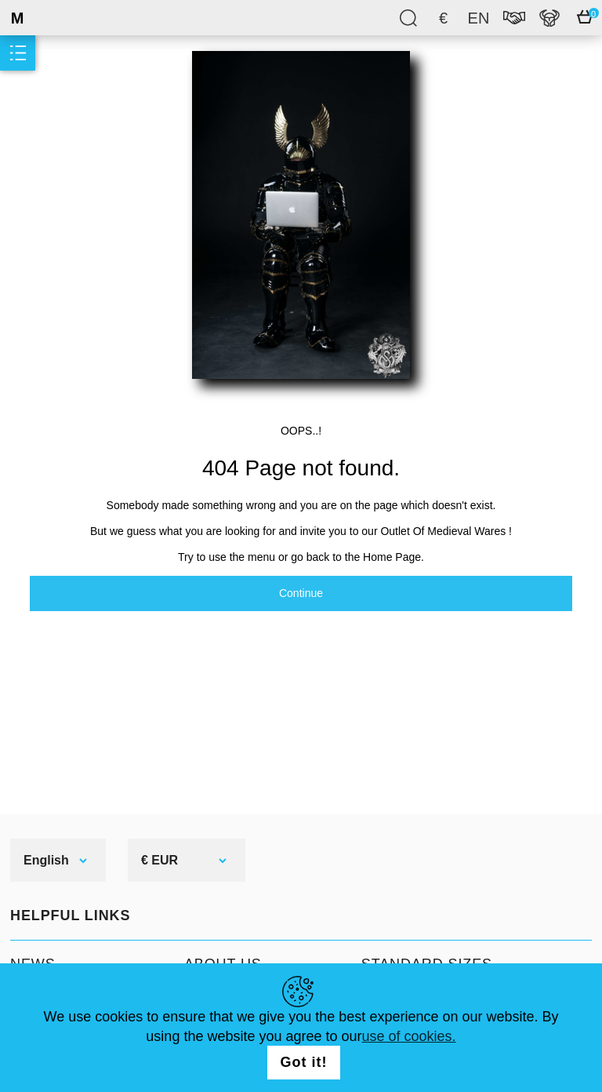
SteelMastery (54, 17)
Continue (301, 593)
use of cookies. (409, 1036)
